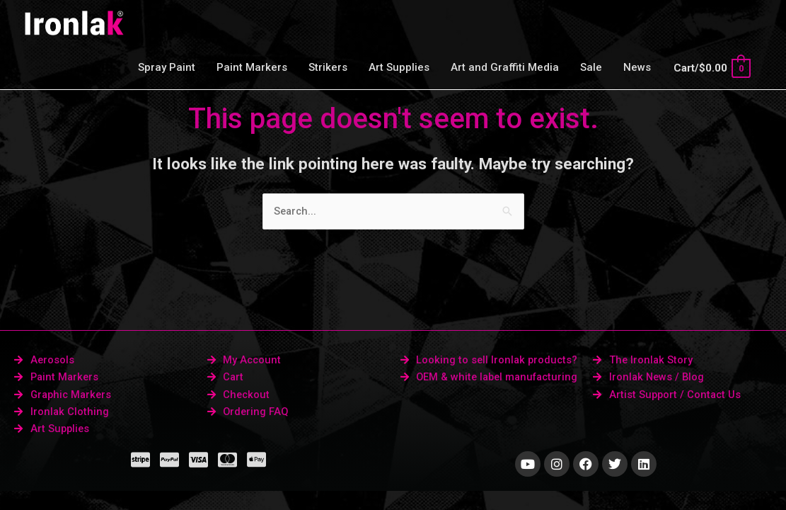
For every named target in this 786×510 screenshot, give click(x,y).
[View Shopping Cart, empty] (711, 68)
